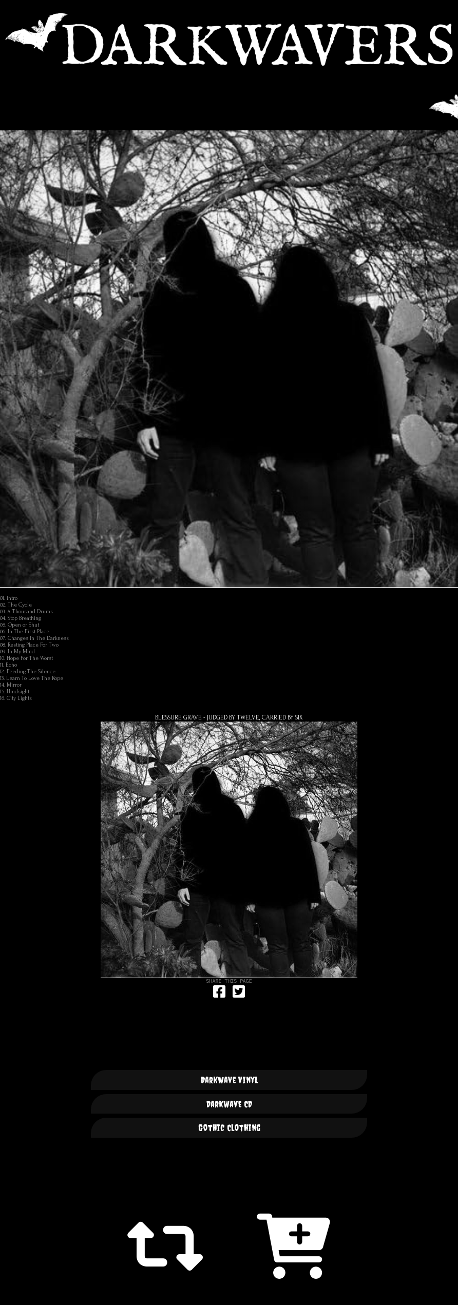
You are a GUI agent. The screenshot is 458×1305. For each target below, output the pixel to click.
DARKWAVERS (229, 39)
